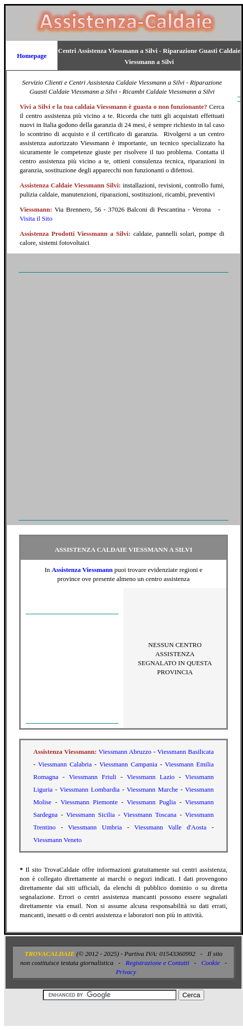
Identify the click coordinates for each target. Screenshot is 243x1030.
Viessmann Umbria (95, 827)
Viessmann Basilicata (185, 751)
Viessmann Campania (128, 764)
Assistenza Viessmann (82, 569)
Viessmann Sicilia (90, 814)
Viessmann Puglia (151, 802)
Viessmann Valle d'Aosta (170, 827)
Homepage (31, 55)
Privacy (126, 972)
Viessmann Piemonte (88, 802)
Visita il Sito (36, 218)
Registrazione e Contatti (157, 963)
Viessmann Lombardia (89, 789)
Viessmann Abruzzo (125, 751)
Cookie (210, 963)
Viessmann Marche (152, 789)
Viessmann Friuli (92, 777)
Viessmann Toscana (150, 814)
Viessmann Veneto (57, 840)
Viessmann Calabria (65, 764)
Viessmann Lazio (150, 777)
